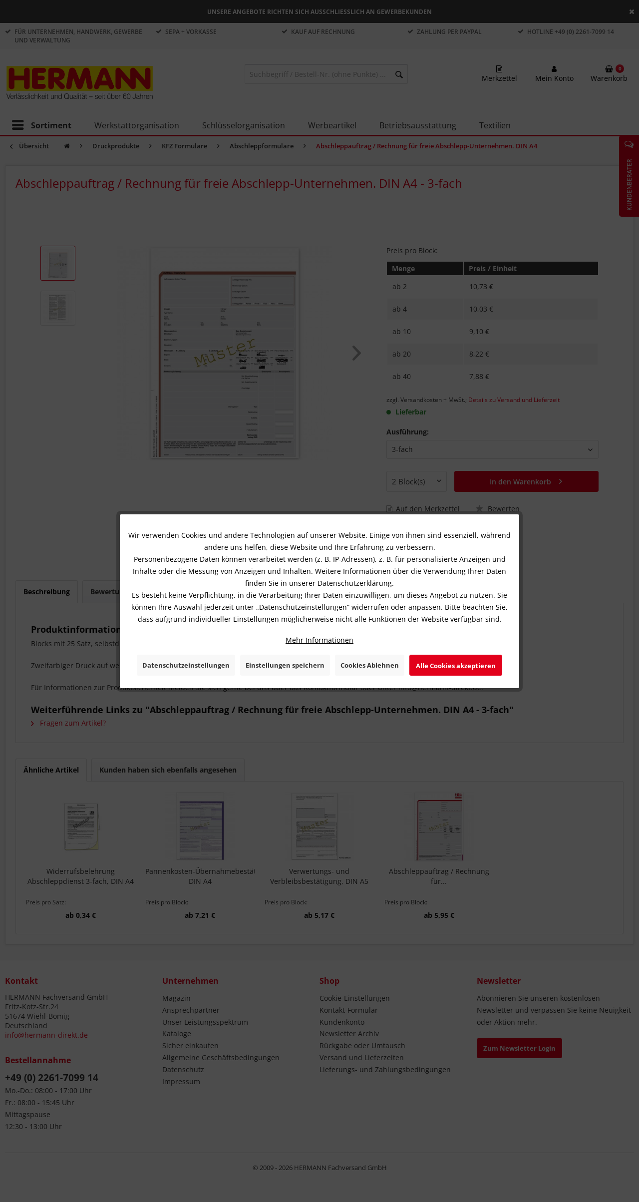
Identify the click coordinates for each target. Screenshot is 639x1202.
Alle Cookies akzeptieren (456, 665)
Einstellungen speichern (285, 665)
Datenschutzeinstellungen (186, 665)
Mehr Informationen (319, 640)
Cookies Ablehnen (369, 665)
